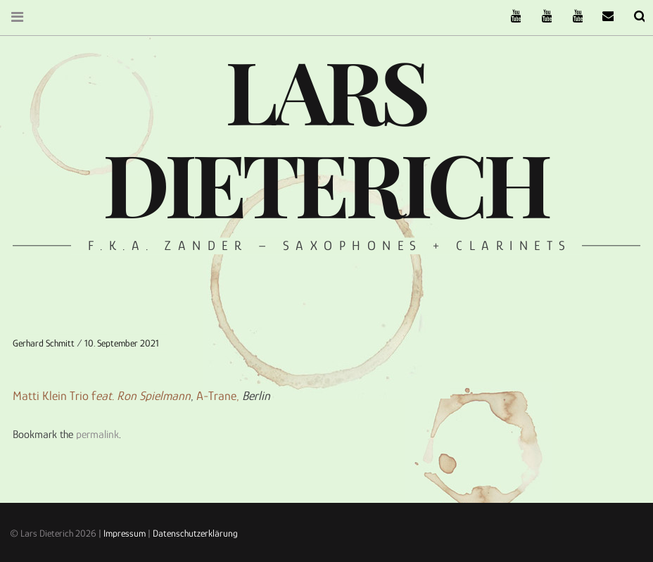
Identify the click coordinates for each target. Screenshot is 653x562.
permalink (97, 434)
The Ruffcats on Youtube (507, 16)
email (599, 16)
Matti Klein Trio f (102, 396)
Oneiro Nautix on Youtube (568, 16)
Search (630, 16)
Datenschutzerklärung (195, 533)
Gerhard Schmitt (45, 343)
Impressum (124, 533)
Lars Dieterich (325, 136)
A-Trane (216, 396)
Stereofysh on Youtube (538, 16)
